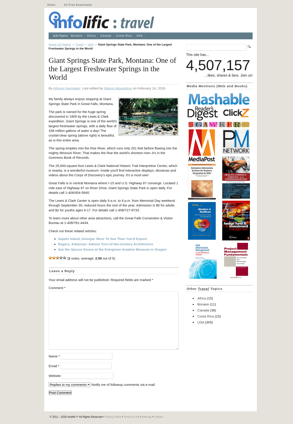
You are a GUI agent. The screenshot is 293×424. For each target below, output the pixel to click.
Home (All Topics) (60, 44)
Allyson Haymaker (66, 88)
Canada (106, 35)
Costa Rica (124, 35)
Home (51, 4)
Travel (79, 44)
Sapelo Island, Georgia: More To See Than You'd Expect (102, 239)
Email (54, 366)
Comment (57, 288)
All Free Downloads (78, 4)
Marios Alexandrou (118, 88)
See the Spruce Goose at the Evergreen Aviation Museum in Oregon (112, 249)
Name (54, 356)
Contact (158, 416)
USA (140, 35)
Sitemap (147, 416)
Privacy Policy (113, 416)
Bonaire (76, 35)
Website (55, 376)
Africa (91, 35)
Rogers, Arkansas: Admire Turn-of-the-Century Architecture (105, 244)
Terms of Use (131, 416)
